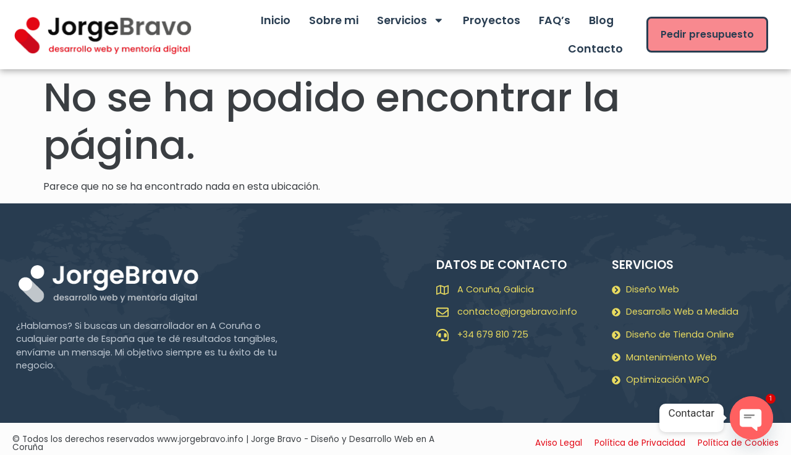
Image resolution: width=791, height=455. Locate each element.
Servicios (410, 20)
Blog (601, 20)
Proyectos (491, 20)
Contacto (595, 48)
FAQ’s (554, 20)
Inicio (275, 20)
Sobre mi (333, 20)
